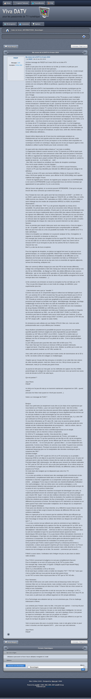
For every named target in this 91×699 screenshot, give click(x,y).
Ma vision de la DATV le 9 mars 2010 (45, 52)
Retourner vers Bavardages (16, 665)
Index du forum (16, 30)
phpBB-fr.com (50, 686)
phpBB (37, 685)
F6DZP (30, 59)
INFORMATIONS (28, 30)
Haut (8, 634)
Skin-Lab (54, 681)
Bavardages (39, 30)
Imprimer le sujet (84, 36)
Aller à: (82, 665)
